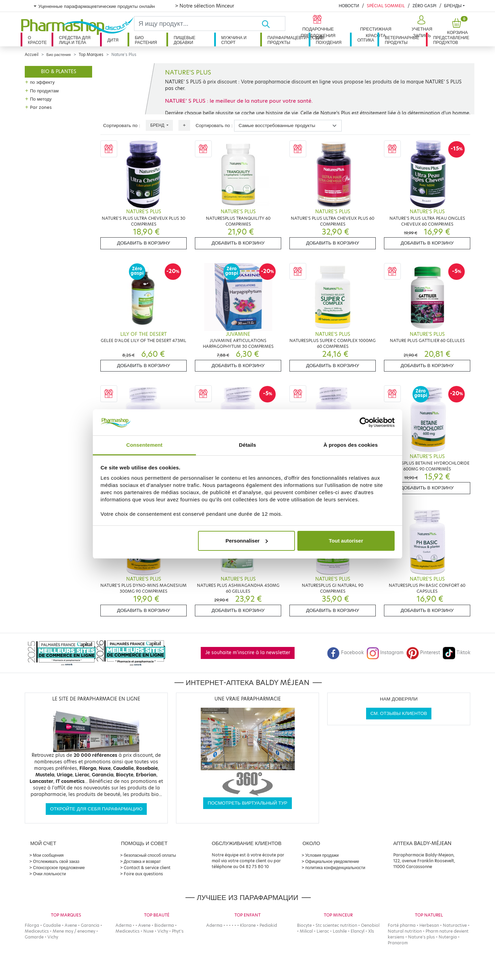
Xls (371, 931)
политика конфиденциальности (335, 867)
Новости (349, 6)
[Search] (198, 23)
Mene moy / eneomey (74, 931)
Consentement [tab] (144, 445)
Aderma (124, 925)
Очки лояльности (49, 874)
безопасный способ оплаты (150, 855)
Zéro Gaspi (424, 6)
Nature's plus (421, 937)
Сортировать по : (121, 125)
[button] (421, 27)
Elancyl (357, 931)
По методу (41, 99)
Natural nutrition (405, 931)
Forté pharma (402, 925)
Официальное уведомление (332, 861)
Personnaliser (247, 541)
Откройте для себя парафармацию (96, 809)
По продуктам (44, 91)
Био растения (146, 40)
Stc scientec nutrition (336, 925)
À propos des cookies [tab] (350, 445)
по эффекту (42, 82)
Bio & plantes (58, 71)
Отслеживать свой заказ (56, 861)
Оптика (365, 40)
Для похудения (329, 40)
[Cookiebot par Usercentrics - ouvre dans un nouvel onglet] (364, 422)
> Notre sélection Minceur (204, 5)
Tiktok (456, 652)
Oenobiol (370, 925)
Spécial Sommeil (386, 6)
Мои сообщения (48, 855)
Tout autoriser (346, 541)
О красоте (37, 40)
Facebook (345, 652)
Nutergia (448, 937)
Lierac (323, 931)
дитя (112, 40)
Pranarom (398, 943)
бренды (453, 6)
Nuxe (148, 931)
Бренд (157, 125)
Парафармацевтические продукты (288, 40)
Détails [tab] (247, 445)
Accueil (31, 54)
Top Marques (91, 54)
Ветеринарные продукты (402, 40)
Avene (71, 925)
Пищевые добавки (184, 40)
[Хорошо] (273, 23)
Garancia (90, 925)
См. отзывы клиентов (399, 713)
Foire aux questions (143, 874)
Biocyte (304, 925)
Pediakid (268, 925)
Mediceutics (37, 931)
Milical (306, 931)
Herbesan (429, 925)
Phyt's (178, 931)
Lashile (340, 931)
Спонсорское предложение (59, 867)
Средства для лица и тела (74, 40)
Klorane (248, 925)
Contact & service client (147, 867)
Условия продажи (322, 855)
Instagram (385, 652)
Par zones (41, 107)
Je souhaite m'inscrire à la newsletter (247, 652)
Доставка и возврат (142, 861)
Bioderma (164, 925)
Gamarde (34, 937)
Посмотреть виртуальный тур (247, 803)
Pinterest (423, 652)
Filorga (32, 925)
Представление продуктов (451, 40)
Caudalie (52, 925)
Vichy (52, 937)
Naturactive (455, 925)
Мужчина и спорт (234, 40)
